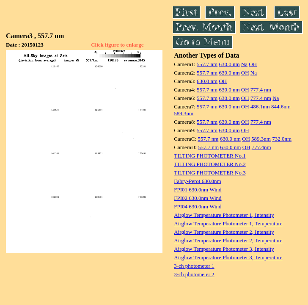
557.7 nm (207, 64)
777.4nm (261, 147)
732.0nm (282, 139)
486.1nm (260, 106)
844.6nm (281, 106)
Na (244, 64)
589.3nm (183, 113)
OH (253, 64)
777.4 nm (260, 89)
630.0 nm (229, 64)
